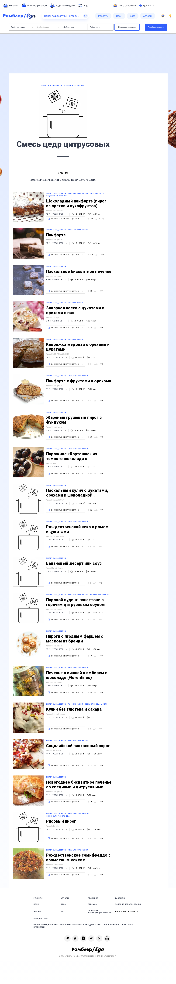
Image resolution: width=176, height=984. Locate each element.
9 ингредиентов (56, 430)
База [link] (63, 904)
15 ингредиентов (57, 243)
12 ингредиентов (57, 214)
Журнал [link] (37, 911)
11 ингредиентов (57, 389)
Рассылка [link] (120, 898)
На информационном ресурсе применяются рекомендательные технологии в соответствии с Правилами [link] (83, 926)
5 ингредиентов (56, 571)
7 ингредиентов (56, 467)
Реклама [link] (92, 904)
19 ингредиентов (57, 503)
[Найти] (85, 16)
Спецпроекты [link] (41, 919)
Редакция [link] (93, 898)
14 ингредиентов (57, 357)
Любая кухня (75, 27)
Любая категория (22, 27)
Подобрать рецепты (156, 27)
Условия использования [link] (128, 904)
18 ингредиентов (57, 649)
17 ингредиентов (57, 540)
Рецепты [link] (38, 898)
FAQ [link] (62, 911)
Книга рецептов (125, 5)
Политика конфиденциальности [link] (100, 911)
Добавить (146, 5)
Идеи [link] (36, 904)
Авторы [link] (65, 898)
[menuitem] (10, 5)
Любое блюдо (48, 27)
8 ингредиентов (56, 280)
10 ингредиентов (57, 829)
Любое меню (101, 27)
